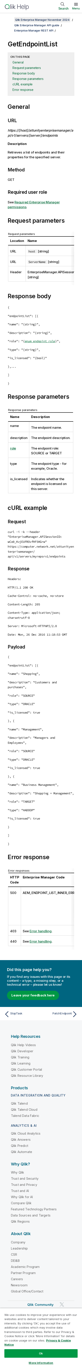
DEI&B (15, 1260)
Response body (23, 73)
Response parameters (27, 79)
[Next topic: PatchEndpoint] (60, 1014)
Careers (17, 1279)
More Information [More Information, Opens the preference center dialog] (41, 1362)
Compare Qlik (21, 1203)
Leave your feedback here (33, 995)
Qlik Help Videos (23, 1045)
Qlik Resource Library (27, 1075)
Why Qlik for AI (22, 1197)
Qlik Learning (20, 1063)
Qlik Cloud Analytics (25, 1133)
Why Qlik (17, 1172)
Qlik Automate (21, 1152)
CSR (14, 1254)
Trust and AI (20, 1191)
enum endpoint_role (40, 341)
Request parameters (26, 68)
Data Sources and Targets (31, 1215)
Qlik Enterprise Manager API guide (36, 25)
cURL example (22, 84)
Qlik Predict (19, 1146)
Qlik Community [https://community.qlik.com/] (40, 1305)
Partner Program (23, 1273)
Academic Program (25, 1267)
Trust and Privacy (24, 1184)
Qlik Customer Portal (26, 1069)
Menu (76, 8)
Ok (41, 1353)
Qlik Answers (21, 1139)
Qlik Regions (20, 1221)
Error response (22, 90)
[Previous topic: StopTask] (21, 1014)
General (17, 62)
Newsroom (19, 1285)
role (13, 448)
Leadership (19, 1248)
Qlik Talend (19, 1103)
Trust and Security (24, 1178)
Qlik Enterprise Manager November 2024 (42, 19)
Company (18, 1242)
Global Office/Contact (27, 1291)
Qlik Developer (22, 1051)
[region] (41, 1338)
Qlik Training (20, 1057)
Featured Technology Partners (34, 1209)
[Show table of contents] (8, 20)
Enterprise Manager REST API (33, 30)
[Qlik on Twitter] (62, 1304)
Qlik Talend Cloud (24, 1109)
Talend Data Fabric (25, 1116)
